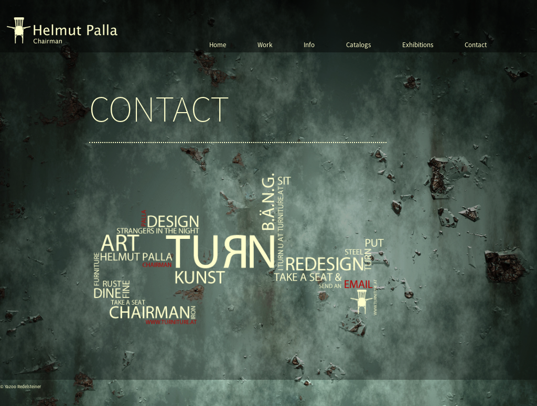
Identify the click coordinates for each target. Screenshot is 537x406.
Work (264, 44)
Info (309, 44)
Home (217, 44)
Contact (476, 44)
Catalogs (358, 44)
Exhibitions (417, 44)
